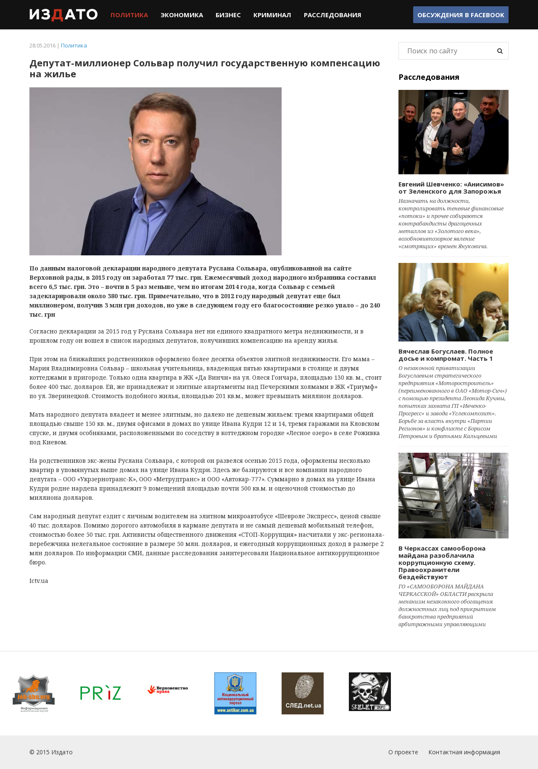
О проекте (403, 752)
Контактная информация (464, 752)
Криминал (272, 14)
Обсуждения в (460, 14)
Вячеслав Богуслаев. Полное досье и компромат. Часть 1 (445, 354)
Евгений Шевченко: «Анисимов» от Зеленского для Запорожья (451, 187)
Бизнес (228, 14)
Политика (129, 14)
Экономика (182, 14)
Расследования (332, 14)
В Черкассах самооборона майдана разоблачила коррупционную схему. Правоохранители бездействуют (441, 562)
